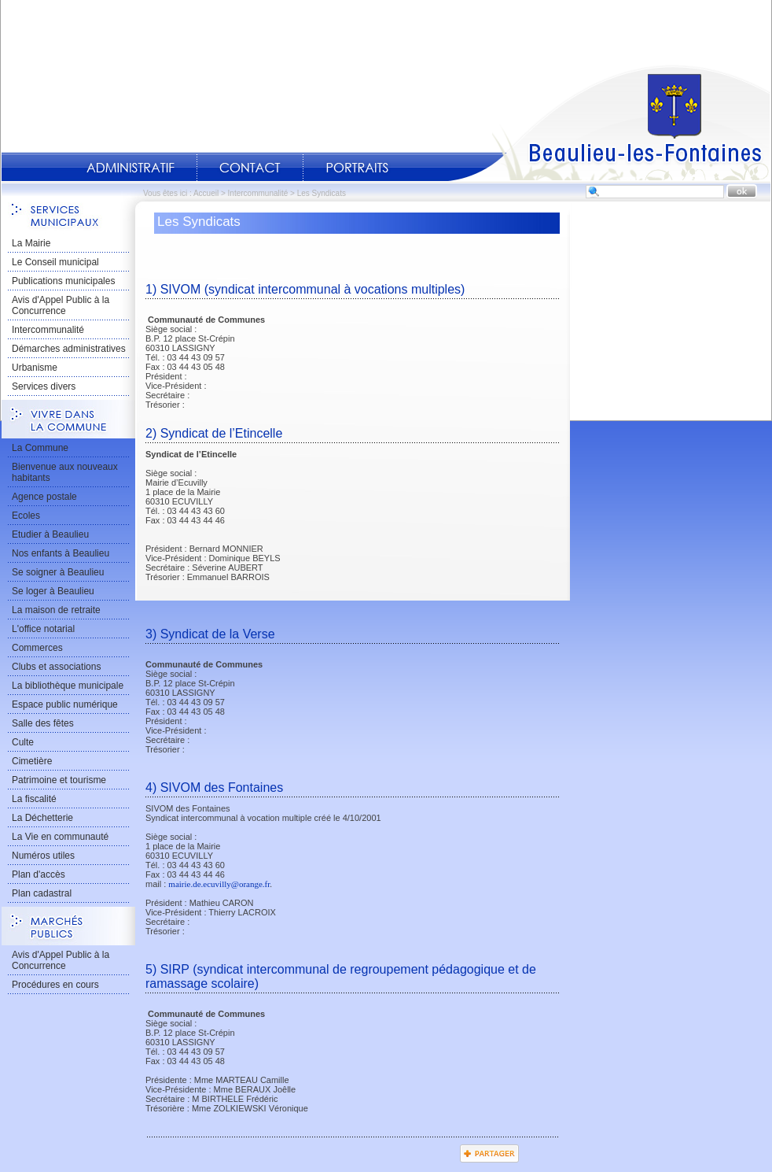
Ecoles (26, 515)
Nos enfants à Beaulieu (60, 553)
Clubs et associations (56, 666)
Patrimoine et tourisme (59, 780)
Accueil (609, 123)
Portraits (356, 167)
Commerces (37, 647)
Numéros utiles (43, 855)
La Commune (40, 447)
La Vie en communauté (60, 836)
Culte (23, 742)
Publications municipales (63, 281)
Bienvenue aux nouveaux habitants (65, 472)
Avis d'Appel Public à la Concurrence (60, 305)
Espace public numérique (65, 704)
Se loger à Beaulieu (53, 591)
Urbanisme (34, 367)
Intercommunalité (258, 193)
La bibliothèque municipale (67, 685)
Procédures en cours (55, 984)
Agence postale (44, 496)
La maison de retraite (56, 610)
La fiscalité (34, 798)
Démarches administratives (69, 348)
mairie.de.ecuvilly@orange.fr (219, 884)
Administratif (130, 167)
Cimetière (32, 761)
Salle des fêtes (43, 723)
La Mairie (31, 243)
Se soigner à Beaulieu (58, 572)
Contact (250, 167)
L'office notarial (43, 628)
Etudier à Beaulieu (50, 534)
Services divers (43, 386)
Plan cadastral (42, 893)
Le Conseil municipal (55, 262)
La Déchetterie (42, 817)
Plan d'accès (38, 874)
